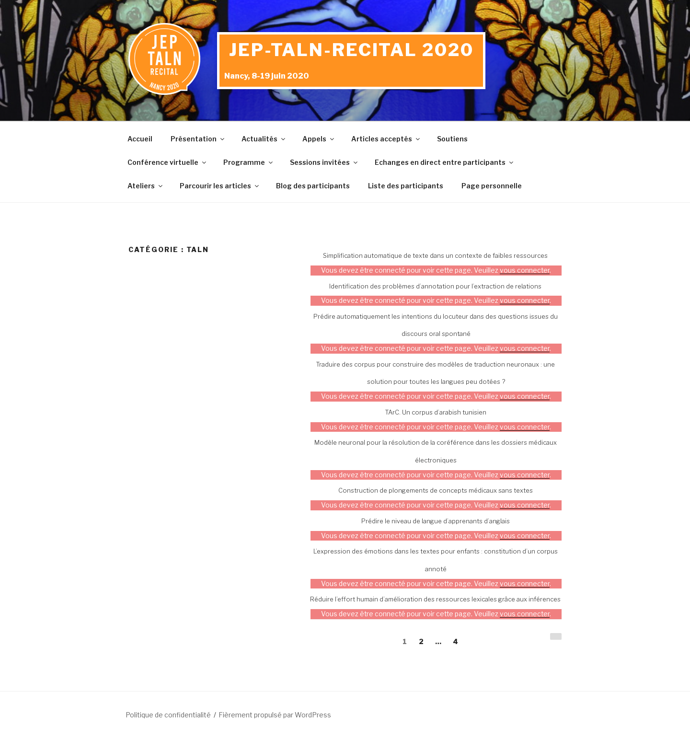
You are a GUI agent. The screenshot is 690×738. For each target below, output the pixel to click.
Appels (318, 139)
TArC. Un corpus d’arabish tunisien (435, 412)
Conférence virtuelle (167, 162)
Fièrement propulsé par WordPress (274, 715)
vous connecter (525, 270)
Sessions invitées (324, 162)
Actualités (264, 139)
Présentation (198, 139)
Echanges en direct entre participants (445, 162)
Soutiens (452, 139)
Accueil (139, 139)
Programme (248, 162)
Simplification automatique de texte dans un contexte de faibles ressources (435, 255)
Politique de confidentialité (168, 715)
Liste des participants (405, 186)
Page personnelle (491, 186)
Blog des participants (313, 186)
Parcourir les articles (220, 186)
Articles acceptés (386, 139)
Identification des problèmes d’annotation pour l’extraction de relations (435, 286)
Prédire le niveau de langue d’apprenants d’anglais (435, 521)
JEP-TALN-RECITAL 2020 (351, 49)
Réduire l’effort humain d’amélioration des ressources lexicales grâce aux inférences (435, 599)
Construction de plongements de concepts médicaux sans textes (435, 490)
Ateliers (145, 186)
